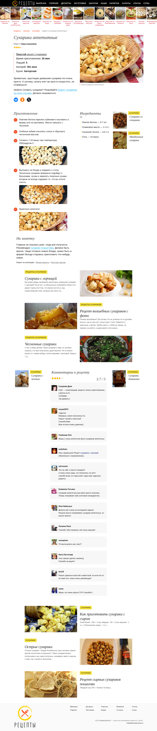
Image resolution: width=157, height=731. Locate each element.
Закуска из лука (131, 22)
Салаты (126, 3)
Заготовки (80, 3)
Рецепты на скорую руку (68, 23)
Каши (104, 3)
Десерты (66, 3)
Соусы (137, 3)
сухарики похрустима (42, 247)
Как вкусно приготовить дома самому (23, 3)
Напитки (114, 3)
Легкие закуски (141, 22)
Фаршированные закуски (152, 22)
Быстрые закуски (58, 262)
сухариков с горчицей (89, 453)
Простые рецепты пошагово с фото (25, 717)
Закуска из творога (120, 22)
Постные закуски (26, 22)
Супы (146, 3)
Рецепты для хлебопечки (15, 23)
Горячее (54, 3)
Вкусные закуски (89, 22)
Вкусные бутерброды (78, 22)
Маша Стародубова (28, 44)
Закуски (93, 3)
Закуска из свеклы (5, 22)
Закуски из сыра (46, 22)
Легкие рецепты (42, 262)
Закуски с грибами (57, 22)
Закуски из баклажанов (110, 22)
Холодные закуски (36, 22)
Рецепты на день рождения (99, 23)
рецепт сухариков (31, 54)
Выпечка (41, 3)
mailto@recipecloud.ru (135, 723)
